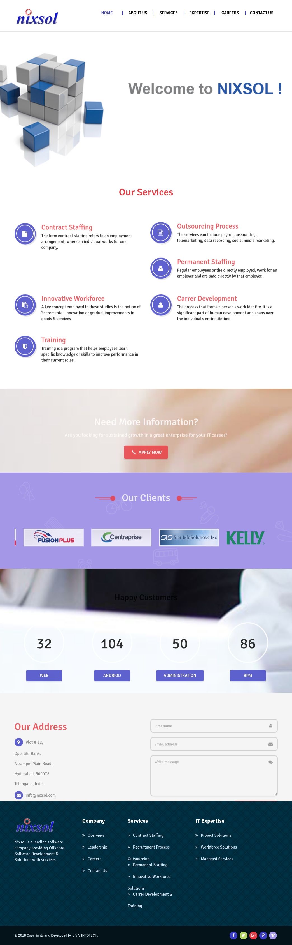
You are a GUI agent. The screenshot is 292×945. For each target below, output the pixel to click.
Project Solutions (213, 835)
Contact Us (94, 870)
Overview (93, 835)
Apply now (146, 472)
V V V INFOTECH (85, 935)
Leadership (94, 847)
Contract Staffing (145, 835)
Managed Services (214, 858)
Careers (91, 858)
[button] (138, 13)
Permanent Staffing (148, 864)
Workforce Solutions (216, 847)
